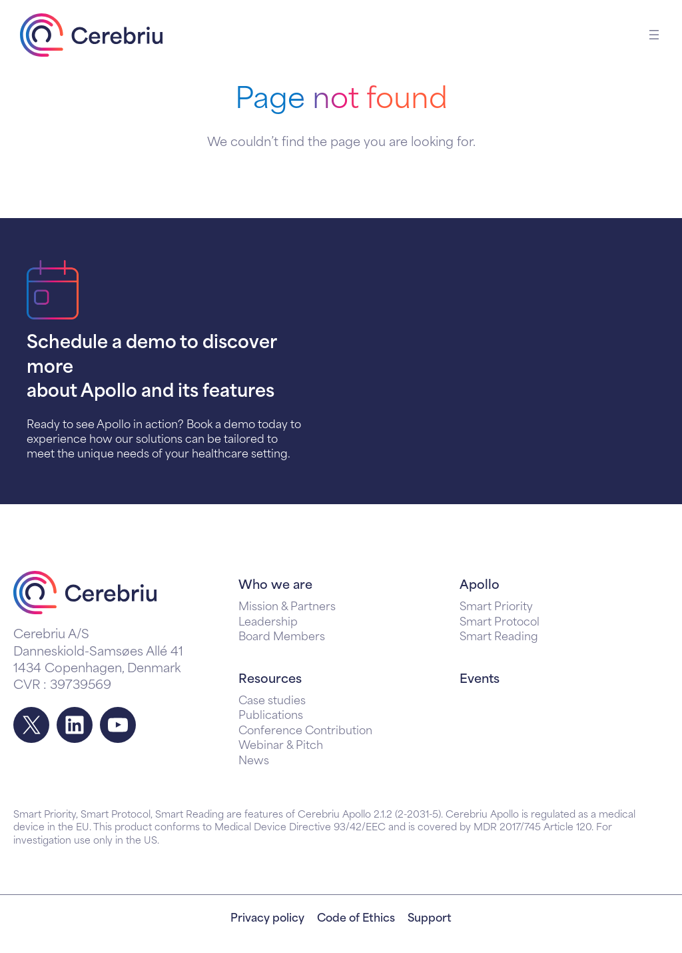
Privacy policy (267, 919)
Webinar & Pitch (280, 746)
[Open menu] (654, 35)
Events (480, 680)
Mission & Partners (287, 607)
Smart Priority (496, 607)
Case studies (272, 701)
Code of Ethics (356, 919)
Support (430, 919)
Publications (270, 716)
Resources (270, 680)
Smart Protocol (499, 623)
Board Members (281, 637)
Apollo (480, 586)
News (253, 761)
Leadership (268, 623)
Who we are (275, 586)
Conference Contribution (305, 731)
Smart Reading (499, 637)
